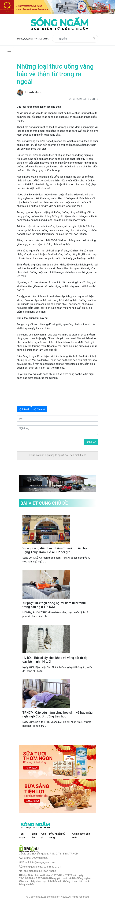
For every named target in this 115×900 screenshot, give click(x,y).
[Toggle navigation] (9, 50)
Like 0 (24, 409)
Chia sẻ (39, 409)
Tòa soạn (22, 835)
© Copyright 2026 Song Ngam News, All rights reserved (57, 896)
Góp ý (43, 835)
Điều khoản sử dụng (57, 835)
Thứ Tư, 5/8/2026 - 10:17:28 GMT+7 (33, 39)
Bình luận (91, 442)
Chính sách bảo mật (81, 835)
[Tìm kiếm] (73, 39)
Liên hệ (34, 835)
